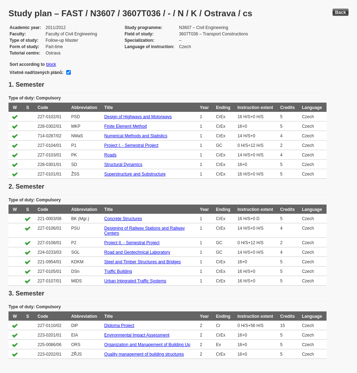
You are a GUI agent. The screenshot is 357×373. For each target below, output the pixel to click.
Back (340, 12)
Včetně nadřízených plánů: (36, 72)
